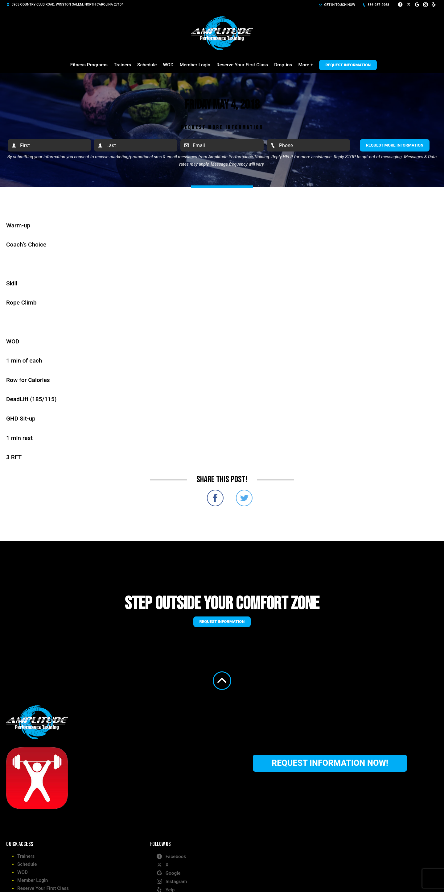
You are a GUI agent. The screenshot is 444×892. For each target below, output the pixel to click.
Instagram (171, 881)
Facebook (171, 856)
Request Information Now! (330, 763)
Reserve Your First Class (242, 65)
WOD (168, 65)
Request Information (348, 65)
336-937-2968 (375, 5)
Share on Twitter (244, 498)
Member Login (195, 65)
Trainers (122, 65)
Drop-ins (283, 65)
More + (305, 65)
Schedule (147, 65)
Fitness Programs (89, 65)
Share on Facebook (215, 498)
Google (168, 873)
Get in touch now (337, 5)
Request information (222, 621)
